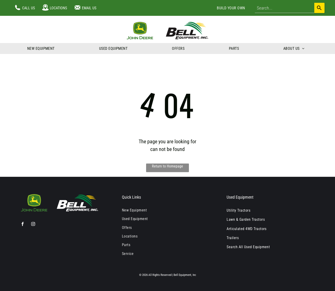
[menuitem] (231, 8)
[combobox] (284, 8)
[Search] (319, 8)
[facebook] (23, 224)
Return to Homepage (167, 166)
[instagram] (33, 224)
